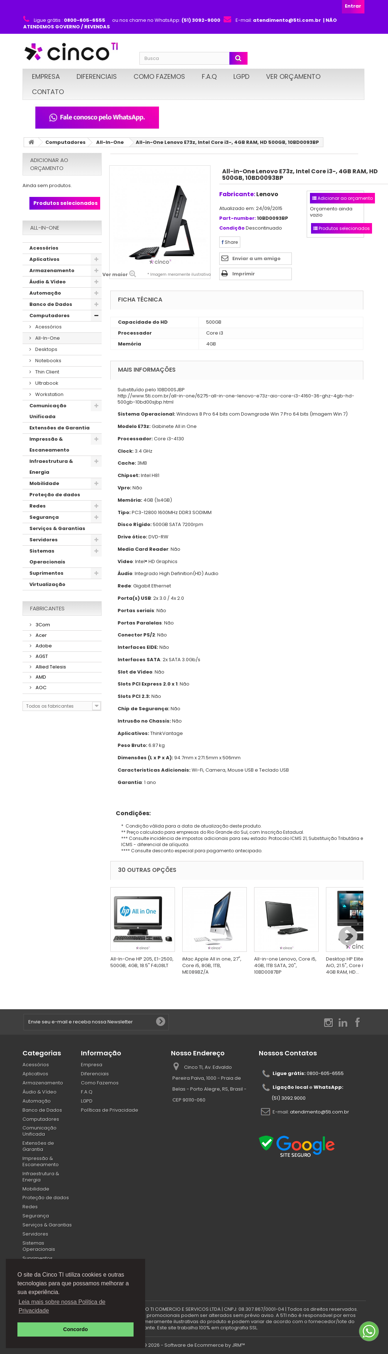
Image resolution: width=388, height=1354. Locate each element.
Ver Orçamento (293, 76)
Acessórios (43, 247)
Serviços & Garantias (57, 528)
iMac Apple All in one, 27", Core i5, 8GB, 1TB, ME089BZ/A (211, 965)
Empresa (46, 76)
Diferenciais (97, 76)
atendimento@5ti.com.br (319, 1111)
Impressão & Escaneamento (49, 444)
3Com (42, 624)
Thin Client (46, 371)
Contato (48, 91)
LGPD (241, 76)
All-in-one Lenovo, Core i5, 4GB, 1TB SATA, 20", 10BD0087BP (285, 965)
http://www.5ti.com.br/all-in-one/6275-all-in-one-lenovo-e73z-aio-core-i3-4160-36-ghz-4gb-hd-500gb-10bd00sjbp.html (236, 398)
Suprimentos (46, 573)
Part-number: (237, 218)
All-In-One (110, 142)
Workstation (49, 394)
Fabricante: (237, 194)
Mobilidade (44, 483)
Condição (232, 228)
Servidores (43, 539)
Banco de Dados (50, 304)
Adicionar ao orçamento (49, 164)
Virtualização (47, 584)
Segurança (44, 517)
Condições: (130, 813)
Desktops (45, 349)
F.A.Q (209, 76)
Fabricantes (47, 608)
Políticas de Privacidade (109, 1110)
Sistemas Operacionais (47, 556)
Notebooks (47, 360)
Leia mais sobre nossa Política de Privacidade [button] (62, 1306)
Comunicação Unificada (47, 411)
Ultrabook (46, 383)
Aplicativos (44, 259)
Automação (45, 293)
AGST (41, 656)
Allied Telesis (50, 666)
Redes (37, 505)
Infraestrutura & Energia (51, 467)
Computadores (65, 142)
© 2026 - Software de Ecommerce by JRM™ (194, 1345)
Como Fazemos (159, 76)
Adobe (43, 645)
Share (230, 242)
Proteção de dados (54, 494)
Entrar (353, 6)
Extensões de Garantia (59, 427)
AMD (40, 677)
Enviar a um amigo (256, 258)
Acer (40, 635)
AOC (40, 687)
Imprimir (243, 273)
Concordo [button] (75, 1329)
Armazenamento (51, 270)
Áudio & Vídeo (47, 281)
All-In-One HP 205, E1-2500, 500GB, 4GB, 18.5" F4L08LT (141, 962)
